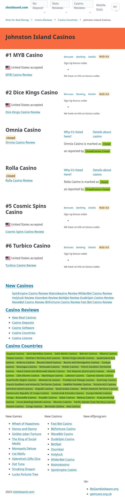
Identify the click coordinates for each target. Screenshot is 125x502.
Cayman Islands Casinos (99, 375)
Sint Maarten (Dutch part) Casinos (86, 371)
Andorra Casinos (25, 362)
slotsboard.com (23, 492)
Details (92, 56)
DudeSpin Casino (62, 439)
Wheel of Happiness (25, 424)
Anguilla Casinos (44, 388)
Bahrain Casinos (88, 353)
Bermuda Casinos (55, 406)
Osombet (57, 449)
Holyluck (57, 454)
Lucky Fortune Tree (25, 474)
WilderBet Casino (62, 459)
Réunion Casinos (62, 401)
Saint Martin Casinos (66, 353)
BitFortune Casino (63, 429)
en (115, 6)
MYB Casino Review (19, 75)
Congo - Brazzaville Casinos (22, 397)
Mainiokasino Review (63, 293)
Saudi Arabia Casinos (67, 388)
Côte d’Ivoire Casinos (28, 375)
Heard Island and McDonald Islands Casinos (40, 371)
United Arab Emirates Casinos (67, 393)
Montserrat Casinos (50, 379)
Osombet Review (47, 298)
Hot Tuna (18, 464)
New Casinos (19, 286)
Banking (80, 56)
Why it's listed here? (73, 134)
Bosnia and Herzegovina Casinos (81, 362)
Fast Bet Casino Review (96, 302)
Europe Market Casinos (99, 393)
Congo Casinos (34, 406)
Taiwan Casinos (15, 358)
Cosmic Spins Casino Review (25, 232)
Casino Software (23, 328)
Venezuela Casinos (49, 366)
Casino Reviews (22, 310)
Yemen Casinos (70, 366)
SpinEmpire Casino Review (30, 293)
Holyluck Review (23, 298)
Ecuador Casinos (48, 397)
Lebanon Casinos (75, 375)
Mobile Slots (101, 7)
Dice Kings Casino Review (23, 112)
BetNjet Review (69, 298)
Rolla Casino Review (19, 180)
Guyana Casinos (16, 353)
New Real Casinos (24, 317)
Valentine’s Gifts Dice (26, 459)
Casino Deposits (23, 323)
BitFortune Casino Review (63, 302)
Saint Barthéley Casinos (40, 353)
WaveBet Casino (62, 434)
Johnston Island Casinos (20, 388)
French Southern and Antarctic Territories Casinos (34, 384)
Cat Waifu (18, 454)
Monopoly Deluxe (24, 448)
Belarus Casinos (86, 397)
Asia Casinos (73, 406)
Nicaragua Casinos (26, 366)
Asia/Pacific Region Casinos (22, 379)
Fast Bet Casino (61, 424)
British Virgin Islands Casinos (78, 358)
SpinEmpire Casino (64, 470)
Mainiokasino (60, 465)
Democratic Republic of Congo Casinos (28, 393)
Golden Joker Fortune (26, 434)
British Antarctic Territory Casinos (99, 388)
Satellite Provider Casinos (77, 384)
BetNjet (56, 444)
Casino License (22, 338)
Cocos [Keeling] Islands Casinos (34, 401)
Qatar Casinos (67, 397)
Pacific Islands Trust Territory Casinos (94, 401)
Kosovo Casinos (15, 406)
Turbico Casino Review (21, 265)
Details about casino (102, 134)
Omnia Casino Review (20, 142)
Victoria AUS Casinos (104, 384)
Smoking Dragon (23, 469)
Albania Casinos (108, 353)
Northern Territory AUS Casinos (43, 358)
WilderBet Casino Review (95, 293)
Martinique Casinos (52, 375)
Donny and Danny (24, 429)
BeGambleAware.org (104, 489)
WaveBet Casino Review (28, 302)
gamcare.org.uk (101, 494)
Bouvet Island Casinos (49, 362)
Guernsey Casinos (106, 379)
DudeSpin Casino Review (97, 298)
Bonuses (68, 56)
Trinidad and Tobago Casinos (78, 379)
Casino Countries (23, 333)
